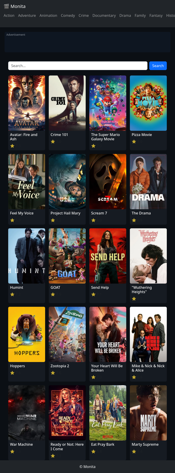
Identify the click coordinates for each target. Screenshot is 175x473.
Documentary (104, 15)
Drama (125, 15)
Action (9, 15)
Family (140, 15)
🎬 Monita (15, 6)
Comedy (68, 15)
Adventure (27, 15)
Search (158, 65)
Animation (48, 15)
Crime (84, 15)
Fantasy (156, 15)
